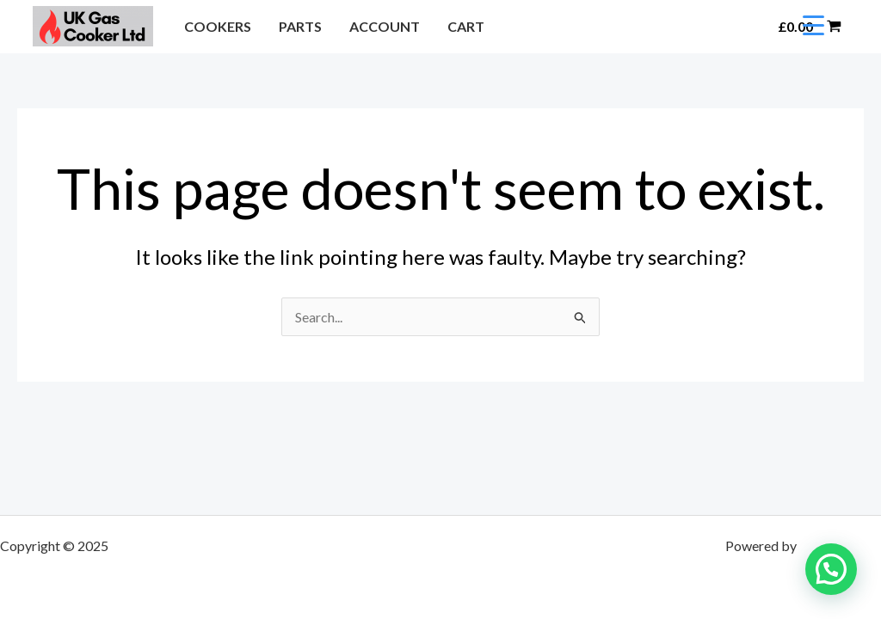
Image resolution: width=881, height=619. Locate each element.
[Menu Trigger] (813, 24)
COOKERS (217, 26)
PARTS (300, 26)
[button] (743, 27)
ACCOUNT (384, 26)
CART (465, 26)
